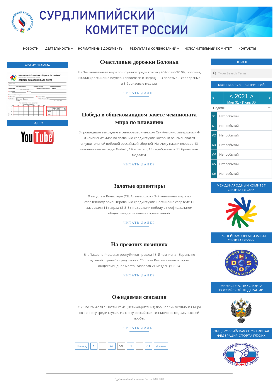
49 (112, 346)
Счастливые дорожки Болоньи (139, 62)
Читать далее (139, 93)
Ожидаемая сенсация (139, 297)
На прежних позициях (139, 244)
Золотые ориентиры (139, 186)
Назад (82, 346)
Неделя (219, 108)
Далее (161, 346)
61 (148, 346)
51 (130, 346)
